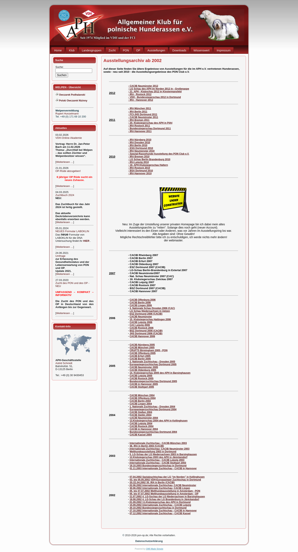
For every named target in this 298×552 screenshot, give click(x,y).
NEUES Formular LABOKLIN (72, 231)
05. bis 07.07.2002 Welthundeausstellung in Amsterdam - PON (164, 491)
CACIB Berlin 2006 (140, 302)
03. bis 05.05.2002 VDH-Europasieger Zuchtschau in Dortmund (165, 479)
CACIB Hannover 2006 (142, 336)
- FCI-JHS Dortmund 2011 (142, 114)
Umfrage (60, 255)
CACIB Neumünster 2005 (144, 367)
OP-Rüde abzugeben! (68, 170)
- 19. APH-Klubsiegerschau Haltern (148, 165)
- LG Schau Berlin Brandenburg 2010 (149, 159)
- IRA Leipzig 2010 (138, 162)
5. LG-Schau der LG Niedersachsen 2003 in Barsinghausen (163, 454)
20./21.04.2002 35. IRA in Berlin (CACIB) (152, 482)
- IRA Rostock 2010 (139, 167)
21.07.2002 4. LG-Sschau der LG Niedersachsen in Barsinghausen (167, 496)
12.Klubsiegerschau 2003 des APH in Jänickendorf (158, 457)
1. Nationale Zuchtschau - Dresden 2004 (152, 406)
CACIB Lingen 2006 (141, 305)
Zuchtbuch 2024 (64, 195)
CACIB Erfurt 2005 (140, 356)
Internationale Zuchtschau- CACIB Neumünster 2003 (159, 448)
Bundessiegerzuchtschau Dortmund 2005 (153, 381)
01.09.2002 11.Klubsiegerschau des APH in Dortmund (160, 502)
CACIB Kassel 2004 (141, 434)
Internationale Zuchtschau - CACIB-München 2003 (158, 443)
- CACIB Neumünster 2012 (143, 86)
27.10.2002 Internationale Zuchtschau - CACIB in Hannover (163, 510)
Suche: (59, 66)
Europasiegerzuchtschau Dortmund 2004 (153, 409)
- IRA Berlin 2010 (137, 145)
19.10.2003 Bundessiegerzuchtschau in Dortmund (158, 465)
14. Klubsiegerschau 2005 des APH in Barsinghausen (160, 372)
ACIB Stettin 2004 (141, 415)
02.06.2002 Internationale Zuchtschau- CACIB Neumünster (163, 485)
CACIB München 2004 (142, 395)
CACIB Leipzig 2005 (141, 375)
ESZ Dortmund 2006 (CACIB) (146, 313)
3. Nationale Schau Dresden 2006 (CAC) (152, 308)
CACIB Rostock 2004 (141, 426)
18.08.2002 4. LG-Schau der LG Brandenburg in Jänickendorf (164, 499)
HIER (86, 240)
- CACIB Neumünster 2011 (143, 117)
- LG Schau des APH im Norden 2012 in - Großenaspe (158, 88)
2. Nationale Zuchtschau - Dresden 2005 (152, 361)
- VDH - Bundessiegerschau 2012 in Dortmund (154, 97)
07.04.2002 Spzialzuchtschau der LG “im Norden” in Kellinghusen (167, 476)
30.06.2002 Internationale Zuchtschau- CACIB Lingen (160, 488)
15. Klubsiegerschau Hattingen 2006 (150, 319)
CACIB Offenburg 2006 (142, 299)
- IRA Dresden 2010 (139, 142)
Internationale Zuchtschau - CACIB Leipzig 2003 (157, 460)
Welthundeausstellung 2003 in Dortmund (153, 451)
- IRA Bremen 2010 (139, 156)
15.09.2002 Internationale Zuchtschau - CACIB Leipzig (160, 505)
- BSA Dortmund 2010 (140, 170)
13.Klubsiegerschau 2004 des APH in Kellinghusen (158, 420)
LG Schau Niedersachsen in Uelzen (150, 311)
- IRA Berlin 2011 (137, 111)
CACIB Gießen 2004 (141, 412)
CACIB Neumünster (141, 316)
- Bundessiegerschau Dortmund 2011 (149, 128)
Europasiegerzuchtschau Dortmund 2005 (153, 364)
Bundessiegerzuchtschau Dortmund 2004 (153, 432)
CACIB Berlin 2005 (140, 358)
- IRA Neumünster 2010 (141, 151)
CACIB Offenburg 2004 (142, 398)
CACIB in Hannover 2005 (144, 384)
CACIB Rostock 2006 (141, 328)
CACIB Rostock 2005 (141, 378)
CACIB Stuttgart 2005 (142, 387)
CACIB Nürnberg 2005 (142, 344)
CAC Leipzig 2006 (140, 325)
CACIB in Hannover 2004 (144, 429)
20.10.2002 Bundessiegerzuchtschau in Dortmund (158, 507)
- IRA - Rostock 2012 (140, 94)
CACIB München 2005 (142, 347)
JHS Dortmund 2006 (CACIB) (146, 333)
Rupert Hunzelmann (67, 113)
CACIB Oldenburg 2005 (143, 370)
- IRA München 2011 (139, 108)
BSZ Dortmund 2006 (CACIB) (146, 330)
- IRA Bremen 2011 (139, 120)
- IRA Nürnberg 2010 (139, 139)
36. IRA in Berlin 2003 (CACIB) (147, 446)
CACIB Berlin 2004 (140, 401)
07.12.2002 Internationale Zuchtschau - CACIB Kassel (160, 513)
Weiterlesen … (64, 161)
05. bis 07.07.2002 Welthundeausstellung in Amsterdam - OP (164, 493)
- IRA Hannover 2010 (140, 173)
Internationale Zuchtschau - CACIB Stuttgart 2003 (157, 462)
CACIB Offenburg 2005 (142, 353)
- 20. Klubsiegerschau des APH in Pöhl (150, 122)
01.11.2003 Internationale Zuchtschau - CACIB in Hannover (163, 468)
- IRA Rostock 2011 (139, 125)
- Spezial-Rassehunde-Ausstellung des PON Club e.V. (158, 153)
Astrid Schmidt (63, 363)
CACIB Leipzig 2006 (141, 322)
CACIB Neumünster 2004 (144, 417)
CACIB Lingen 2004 (141, 403)
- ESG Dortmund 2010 (140, 148)
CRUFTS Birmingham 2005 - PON (148, 350)
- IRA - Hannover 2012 (140, 100)
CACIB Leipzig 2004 (141, 423)
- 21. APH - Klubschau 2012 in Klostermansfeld (155, 91)
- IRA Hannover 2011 (140, 131)
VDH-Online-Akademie (68, 137)
